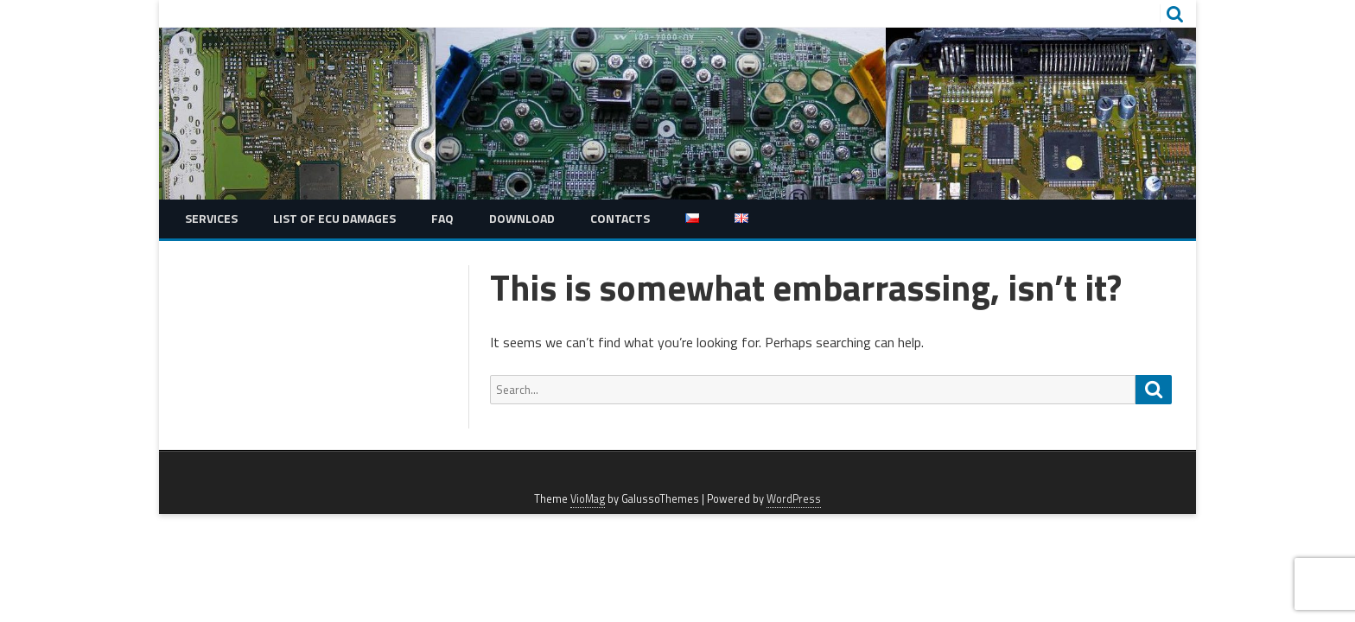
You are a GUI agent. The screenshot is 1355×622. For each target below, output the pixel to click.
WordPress (794, 499)
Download (522, 218)
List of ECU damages (334, 218)
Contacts (620, 218)
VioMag (587, 499)
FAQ (442, 218)
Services (211, 218)
